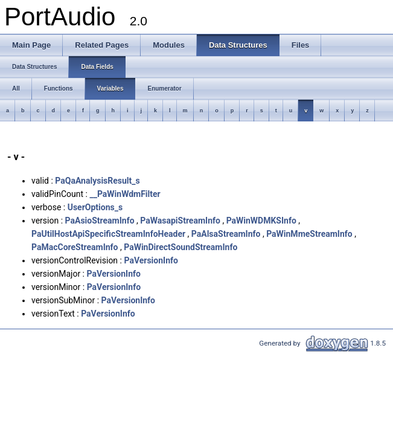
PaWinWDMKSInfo (261, 220)
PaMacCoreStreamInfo (74, 247)
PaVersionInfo (150, 260)
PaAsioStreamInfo (100, 220)
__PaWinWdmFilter (124, 194)
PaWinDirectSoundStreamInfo (180, 247)
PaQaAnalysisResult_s (97, 180)
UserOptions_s (95, 207)
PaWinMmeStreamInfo (309, 234)
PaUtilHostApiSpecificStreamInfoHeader (108, 234)
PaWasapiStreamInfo (180, 220)
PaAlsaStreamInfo (226, 234)
